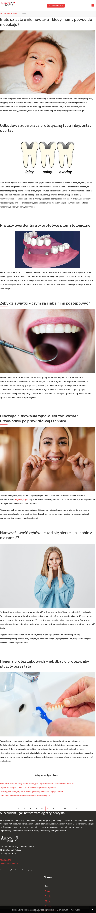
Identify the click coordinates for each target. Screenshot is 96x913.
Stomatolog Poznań (9, 13)
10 (53, 808)
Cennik (48, 896)
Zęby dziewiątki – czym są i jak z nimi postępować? (45, 303)
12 (65, 808)
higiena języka (21, 499)
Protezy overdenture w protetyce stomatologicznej (45, 225)
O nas (47, 891)
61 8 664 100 (55, 5)
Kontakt (48, 906)
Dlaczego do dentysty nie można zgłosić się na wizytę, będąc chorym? (32, 791)
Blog (47, 886)
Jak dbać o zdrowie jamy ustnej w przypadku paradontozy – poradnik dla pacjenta (37, 783)
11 (59, 808)
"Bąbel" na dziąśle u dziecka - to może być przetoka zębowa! (28, 787)
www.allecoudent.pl (9, 863)
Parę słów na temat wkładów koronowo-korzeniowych (25, 795)
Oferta (47, 901)
